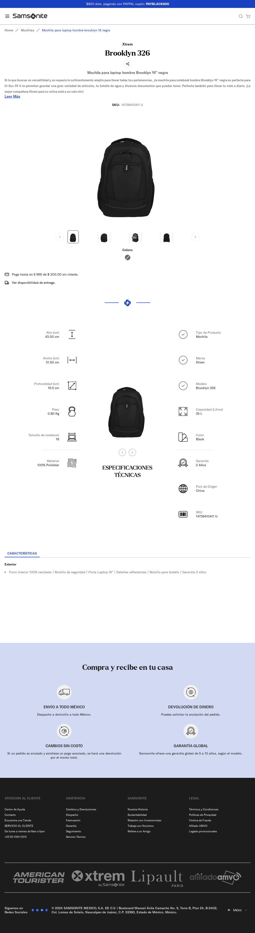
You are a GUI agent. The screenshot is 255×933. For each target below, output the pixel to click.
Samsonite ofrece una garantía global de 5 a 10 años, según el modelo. (190, 753)
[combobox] (237, 910)
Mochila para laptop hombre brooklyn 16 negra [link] (76, 30)
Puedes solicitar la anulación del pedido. (190, 714)
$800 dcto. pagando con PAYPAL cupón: (127, 4)
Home (9, 30)
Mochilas (27, 30)
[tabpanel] (127, 599)
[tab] (22, 553)
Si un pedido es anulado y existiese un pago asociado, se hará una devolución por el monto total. (64, 755)
